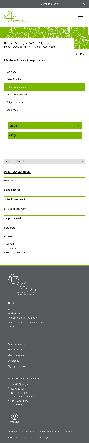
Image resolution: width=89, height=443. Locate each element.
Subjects (43, 43)
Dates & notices (12, 189)
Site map (12, 431)
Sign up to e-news (17, 366)
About (11, 303)
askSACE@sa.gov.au (15, 252)
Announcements (16, 344)
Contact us (13, 360)
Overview (9, 180)
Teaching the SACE (24, 43)
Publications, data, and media (22, 317)
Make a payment (16, 355)
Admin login (45, 437)
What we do (14, 313)
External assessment (15, 208)
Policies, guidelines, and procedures (26, 322)
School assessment (14, 199)
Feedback (13, 437)
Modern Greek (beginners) (17, 46)
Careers (12, 326)
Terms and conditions (50, 431)
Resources (9, 227)
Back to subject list (44, 161)
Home (7, 43)
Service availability (17, 349)
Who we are (14, 309)
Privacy (69, 431)
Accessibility (27, 431)
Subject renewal (12, 218)
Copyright (27, 437)
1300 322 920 (11, 248)
